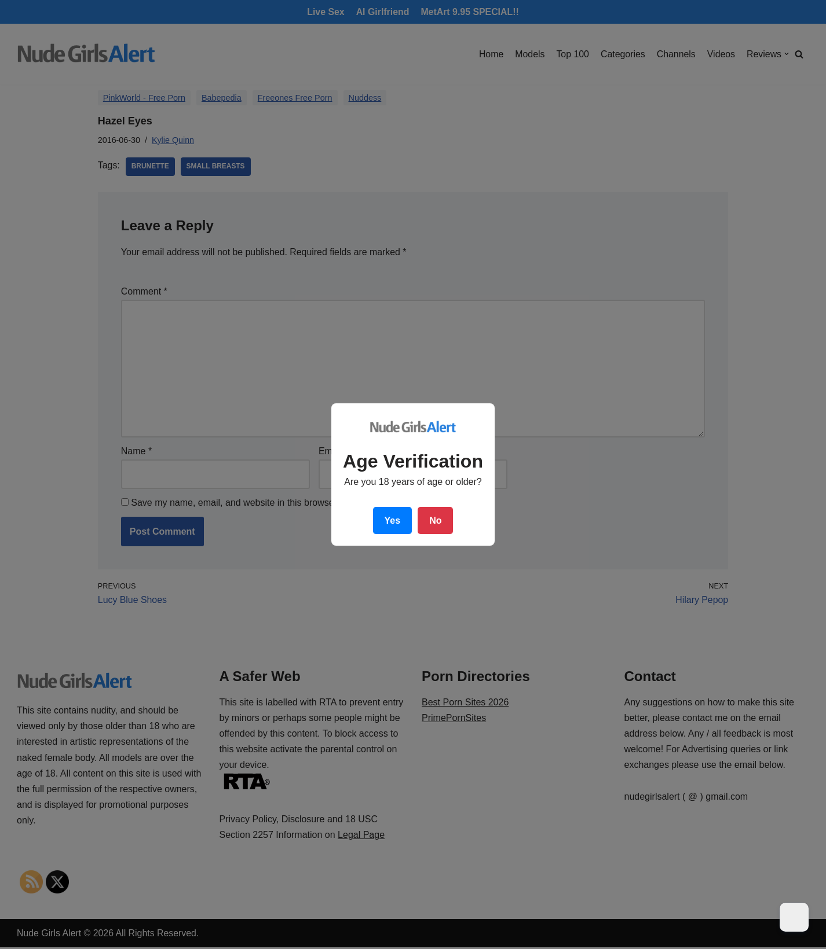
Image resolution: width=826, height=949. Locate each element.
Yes (393, 520)
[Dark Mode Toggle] (794, 917)
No (435, 520)
